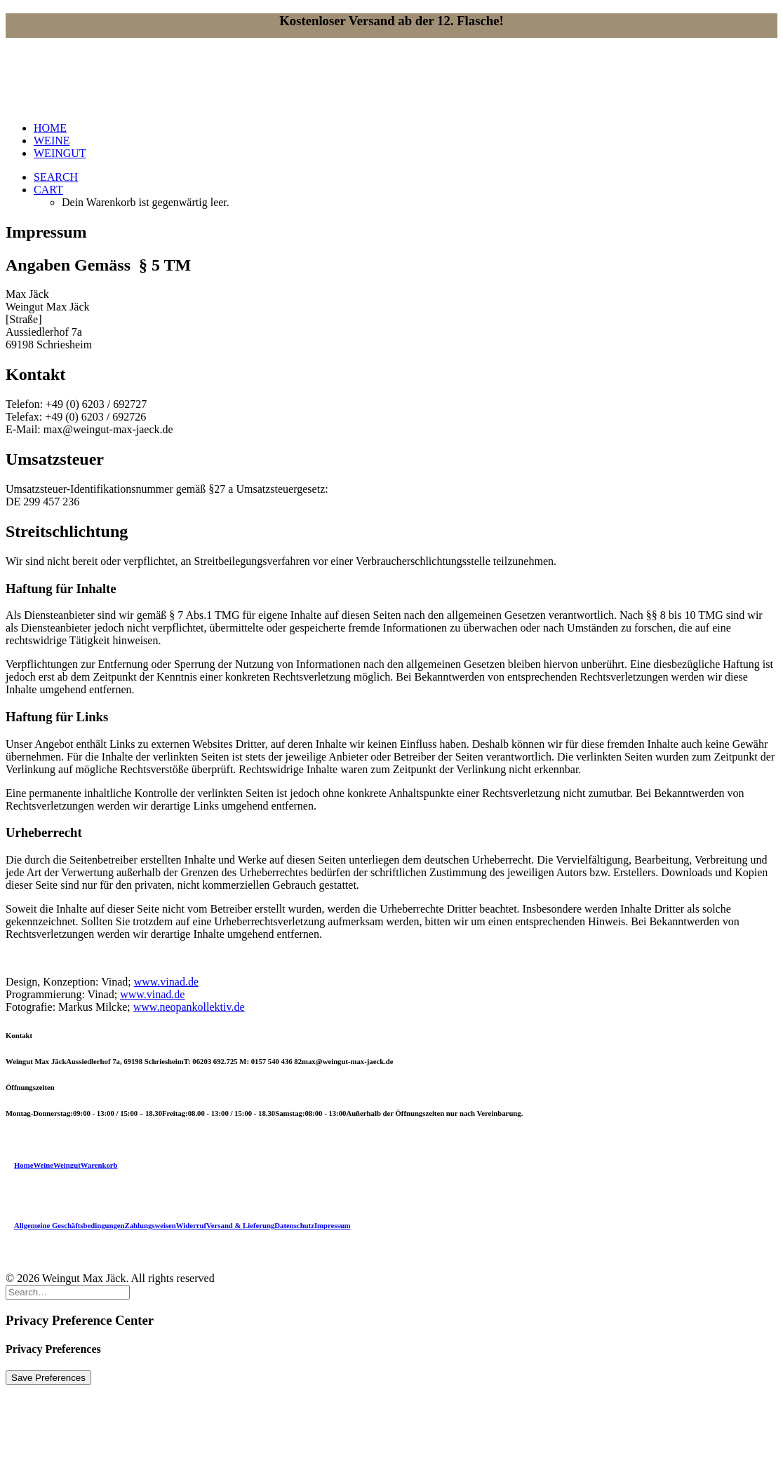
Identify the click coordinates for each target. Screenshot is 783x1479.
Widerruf (191, 1225)
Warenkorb (99, 1165)
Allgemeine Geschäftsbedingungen (69, 1225)
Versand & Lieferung (240, 1225)
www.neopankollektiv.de (189, 1007)
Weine (43, 1165)
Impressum (332, 1225)
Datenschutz (294, 1225)
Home (23, 1165)
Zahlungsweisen (150, 1225)
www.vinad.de (166, 982)
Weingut (67, 1165)
